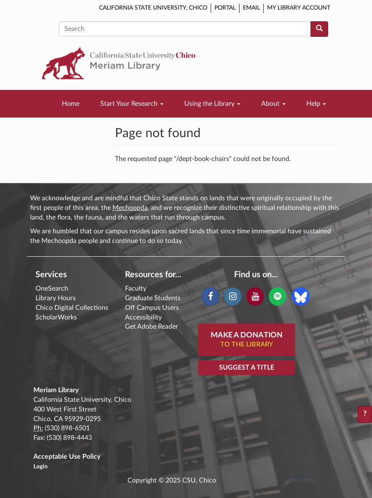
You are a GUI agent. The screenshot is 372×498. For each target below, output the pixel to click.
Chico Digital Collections (72, 307)
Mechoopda (130, 207)
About (273, 103)
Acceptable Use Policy (66, 456)
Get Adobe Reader (151, 326)
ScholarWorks (56, 317)
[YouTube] (255, 296)
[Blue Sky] (300, 296)
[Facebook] (210, 296)
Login (40, 467)
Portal (225, 8)
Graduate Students (153, 298)
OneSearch (52, 288)
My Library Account (298, 8)
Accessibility (143, 317)
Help (316, 103)
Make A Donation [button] (246, 340)
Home (70, 103)
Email (251, 8)
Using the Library (212, 103)
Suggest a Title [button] (246, 367)
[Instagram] (232, 296)
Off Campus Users (152, 307)
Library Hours (56, 298)
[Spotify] (277, 296)
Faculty (135, 288)
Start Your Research (131, 103)
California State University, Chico (153, 8)
